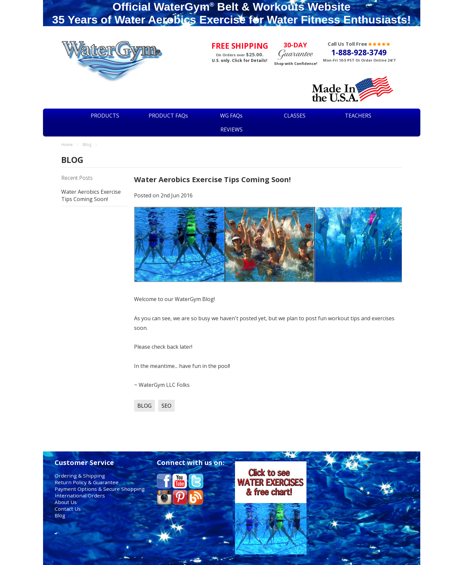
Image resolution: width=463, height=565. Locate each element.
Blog (60, 515)
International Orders (80, 495)
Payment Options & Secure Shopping (100, 489)
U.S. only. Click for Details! (239, 60)
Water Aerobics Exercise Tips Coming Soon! (91, 195)
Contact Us (68, 508)
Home (67, 144)
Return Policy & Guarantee (86, 482)
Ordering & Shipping (80, 475)
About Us (66, 502)
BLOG (87, 144)
